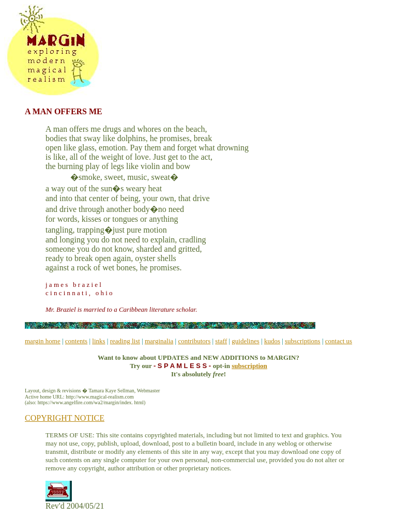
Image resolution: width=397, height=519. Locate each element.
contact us (338, 341)
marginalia (159, 341)
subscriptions (302, 341)
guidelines (245, 341)
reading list (125, 341)
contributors (194, 341)
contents (76, 341)
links (98, 341)
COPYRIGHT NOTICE (64, 418)
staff (221, 341)
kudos (272, 341)
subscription (249, 366)
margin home (42, 341)
